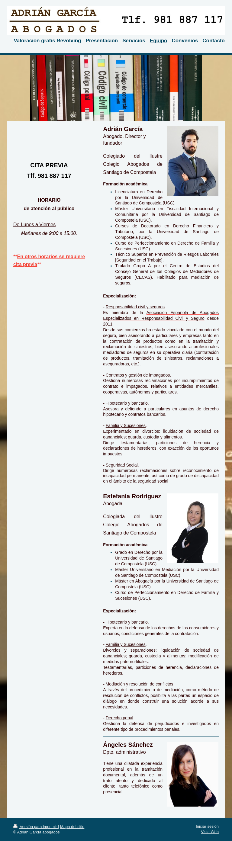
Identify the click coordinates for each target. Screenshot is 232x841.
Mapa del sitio (72, 826)
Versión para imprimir (35, 826)
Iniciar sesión (207, 826)
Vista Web (210, 832)
